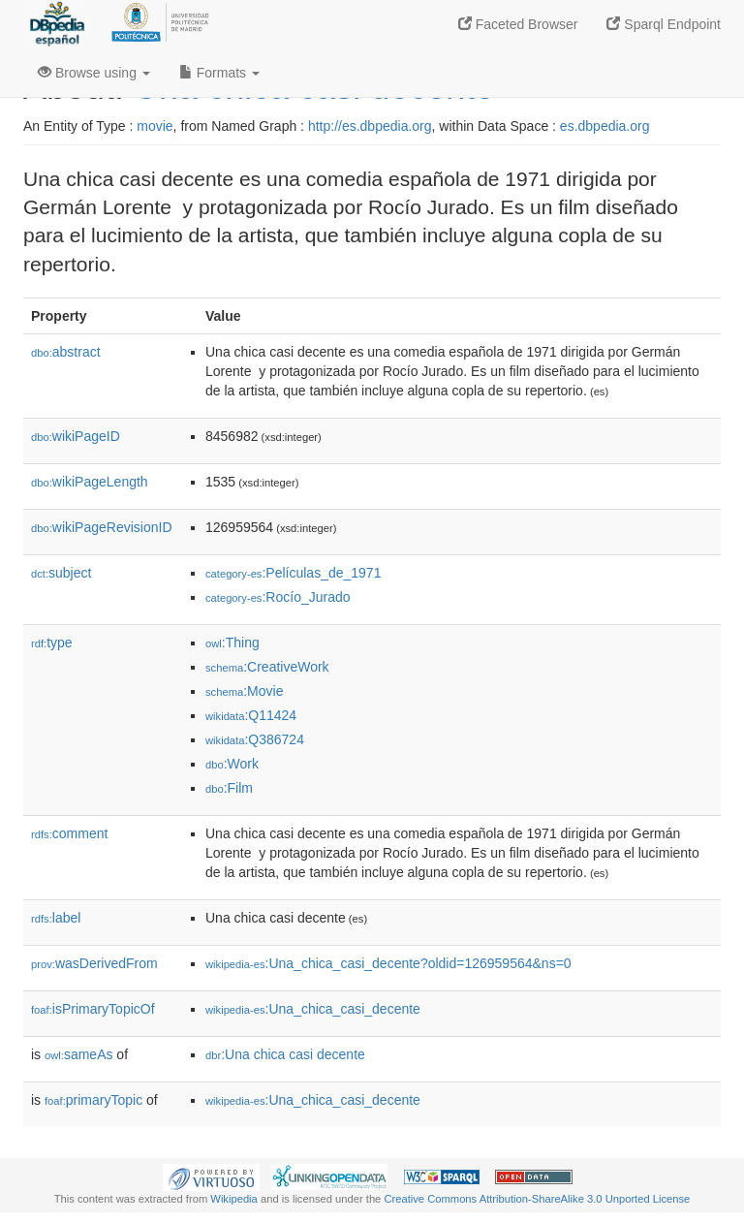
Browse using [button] (94, 72)
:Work (232, 763)
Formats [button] (219, 72)
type (52, 642)
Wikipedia (234, 1199)
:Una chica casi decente (285, 1054)
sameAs (78, 1054)
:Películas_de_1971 (293, 572)
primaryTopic (93, 1100)
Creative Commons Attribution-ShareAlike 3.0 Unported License (537, 1199)
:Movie (244, 691)
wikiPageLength (89, 481)
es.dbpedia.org (605, 126)
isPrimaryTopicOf (93, 1009)
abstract (66, 352)
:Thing (232, 642)
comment (69, 833)
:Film (229, 788)
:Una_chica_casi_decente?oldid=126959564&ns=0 (388, 963)
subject (61, 572)
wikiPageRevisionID (101, 527)
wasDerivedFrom (94, 963)
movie (154, 126)
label (55, 917)
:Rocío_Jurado (278, 597)
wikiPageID (75, 436)
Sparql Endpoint (663, 24)
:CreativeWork (267, 666)
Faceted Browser (518, 24)
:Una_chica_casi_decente (312, 1009)
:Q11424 (250, 715)
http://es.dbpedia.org (370, 126)
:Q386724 (254, 739)
